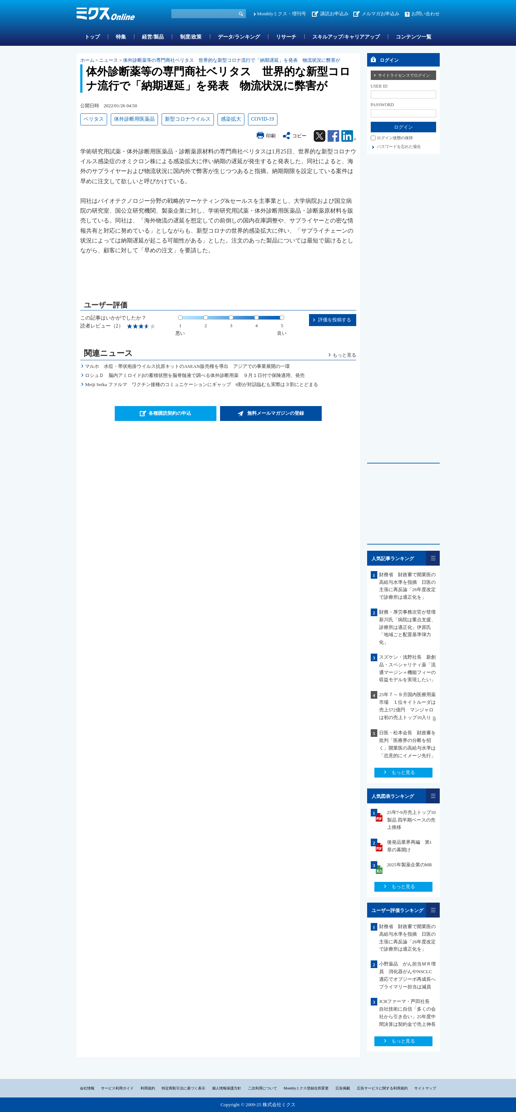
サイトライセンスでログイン (404, 75)
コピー (299, 136)
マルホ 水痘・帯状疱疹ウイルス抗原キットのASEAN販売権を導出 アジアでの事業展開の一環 (187, 366)
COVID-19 (262, 119)
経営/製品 (153, 37)
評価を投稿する (334, 319)
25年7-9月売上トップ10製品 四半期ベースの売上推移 (411, 820)
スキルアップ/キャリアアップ (346, 37)
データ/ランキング (239, 37)
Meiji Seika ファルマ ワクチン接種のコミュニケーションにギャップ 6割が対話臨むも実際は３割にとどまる (201, 384)
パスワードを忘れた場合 (399, 146)
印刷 (271, 136)
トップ (92, 37)
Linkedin (348, 136)
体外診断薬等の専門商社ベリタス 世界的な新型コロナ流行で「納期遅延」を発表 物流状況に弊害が (231, 60)
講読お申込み (334, 13)
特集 (121, 37)
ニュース (108, 60)
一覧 (433, 558)
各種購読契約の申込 (170, 413)
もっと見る (344, 355)
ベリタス (94, 119)
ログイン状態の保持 (395, 138)
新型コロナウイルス (188, 119)
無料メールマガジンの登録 (275, 413)
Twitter (319, 136)
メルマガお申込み (380, 13)
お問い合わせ (425, 13)
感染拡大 (231, 119)
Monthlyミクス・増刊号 (281, 13)
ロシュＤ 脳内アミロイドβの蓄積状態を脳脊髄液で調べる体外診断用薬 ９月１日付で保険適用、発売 (195, 375)
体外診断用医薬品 (134, 119)
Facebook (333, 136)
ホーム (87, 60)
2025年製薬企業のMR (409, 864)
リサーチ (286, 37)
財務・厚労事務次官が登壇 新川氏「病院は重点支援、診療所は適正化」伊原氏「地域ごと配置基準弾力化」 (407, 627)
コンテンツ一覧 (413, 37)
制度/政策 (191, 37)
